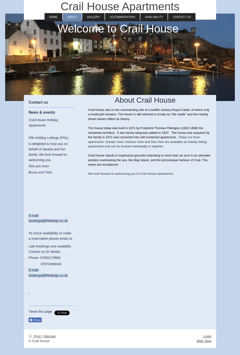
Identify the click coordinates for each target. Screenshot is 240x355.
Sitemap (49, 336)
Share (35, 320)
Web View (203, 341)
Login (207, 336)
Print (35, 336)
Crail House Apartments (120, 6)
